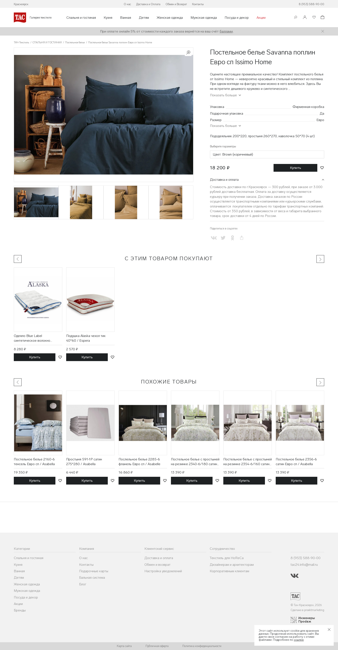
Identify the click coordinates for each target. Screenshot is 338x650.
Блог (82, 584)
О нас (127, 4)
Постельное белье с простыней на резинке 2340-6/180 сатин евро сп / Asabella (195, 462)
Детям (144, 17)
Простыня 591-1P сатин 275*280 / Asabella (84, 461)
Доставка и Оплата (148, 4)
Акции (261, 17)
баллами (226, 31)
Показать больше (223, 95)
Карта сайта (124, 646)
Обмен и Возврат (176, 4)
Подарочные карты (93, 571)
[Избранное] (313, 17)
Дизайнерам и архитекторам (232, 565)
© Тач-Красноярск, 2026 (306, 605)
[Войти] (304, 17)
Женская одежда (170, 17)
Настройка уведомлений (163, 571)
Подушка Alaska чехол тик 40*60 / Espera (86, 338)
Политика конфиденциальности (201, 646)
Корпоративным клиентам (229, 571)
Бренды (20, 610)
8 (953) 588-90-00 (311, 4)
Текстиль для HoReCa (227, 558)
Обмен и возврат (157, 565)
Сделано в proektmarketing (307, 610)
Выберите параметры (223, 146)
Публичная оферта (157, 646)
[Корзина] (322, 18)
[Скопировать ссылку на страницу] (242, 238)
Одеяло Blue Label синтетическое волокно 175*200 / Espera (32, 338)
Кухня (108, 17)
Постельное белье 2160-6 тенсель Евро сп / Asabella (34, 461)
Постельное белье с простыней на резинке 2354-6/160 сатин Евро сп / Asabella (247, 462)
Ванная (125, 17)
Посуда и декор (237, 17)
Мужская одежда (204, 17)
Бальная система (92, 577)
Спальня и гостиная (81, 17)
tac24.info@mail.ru (304, 565)
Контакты (198, 4)
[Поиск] (295, 18)
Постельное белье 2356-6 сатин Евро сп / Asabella (296, 461)
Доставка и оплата (224, 180)
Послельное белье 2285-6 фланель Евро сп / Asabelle (139, 461)
